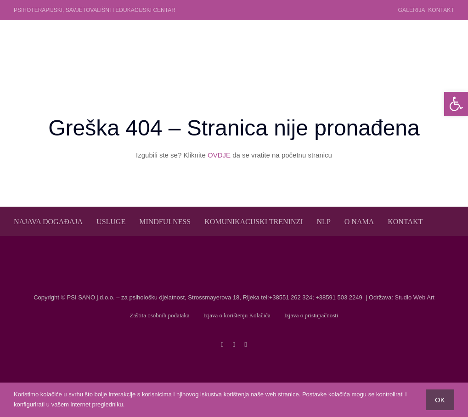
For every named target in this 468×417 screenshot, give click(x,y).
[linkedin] (245, 344)
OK (440, 400)
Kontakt (441, 10)
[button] (456, 104)
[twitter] (234, 344)
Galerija (411, 10)
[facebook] (222, 344)
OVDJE (219, 155)
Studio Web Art (414, 297)
